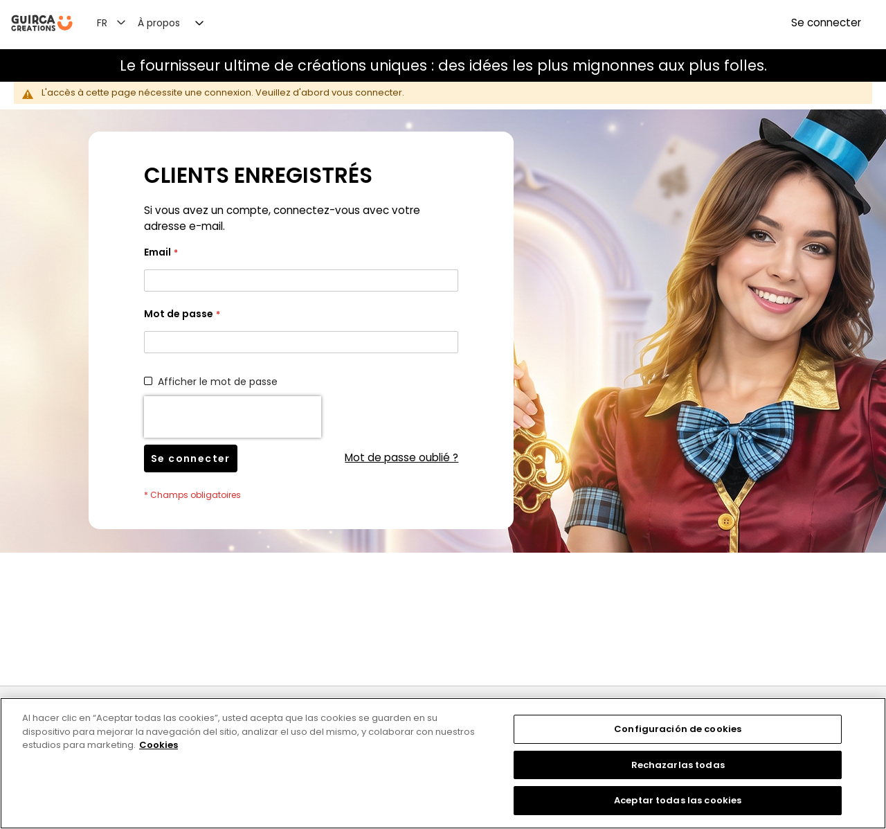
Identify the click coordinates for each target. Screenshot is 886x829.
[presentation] (232, 417)
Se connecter (826, 22)
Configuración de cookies (677, 729)
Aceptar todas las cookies (677, 800)
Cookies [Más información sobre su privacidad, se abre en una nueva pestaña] (158, 744)
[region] (443, 763)
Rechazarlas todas (678, 765)
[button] (119, 22)
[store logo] (42, 23)
